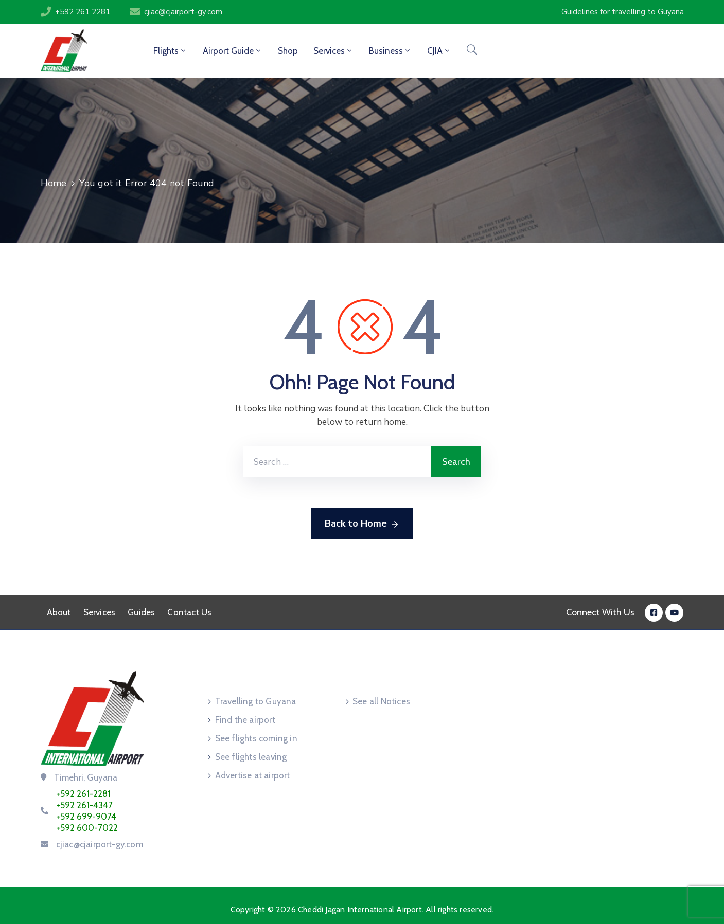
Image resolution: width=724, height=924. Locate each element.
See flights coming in (256, 738)
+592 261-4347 (84, 805)
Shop (288, 51)
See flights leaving (251, 757)
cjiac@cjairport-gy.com (183, 12)
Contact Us (189, 612)
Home (54, 183)
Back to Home (362, 524)
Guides (141, 612)
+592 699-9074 (86, 816)
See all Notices (381, 701)
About (59, 612)
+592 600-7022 (87, 828)
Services (333, 51)
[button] (622, 12)
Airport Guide (232, 51)
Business (390, 51)
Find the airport (245, 720)
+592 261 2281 (82, 12)
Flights (170, 51)
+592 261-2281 (83, 794)
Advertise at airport (252, 775)
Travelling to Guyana (255, 701)
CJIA (439, 51)
